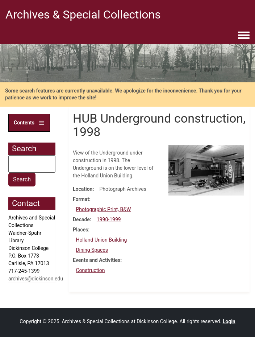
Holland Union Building (101, 240)
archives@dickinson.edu (35, 278)
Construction (90, 270)
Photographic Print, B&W (103, 209)
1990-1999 (109, 219)
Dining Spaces (92, 250)
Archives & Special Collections (83, 14)
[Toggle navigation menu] (244, 35)
